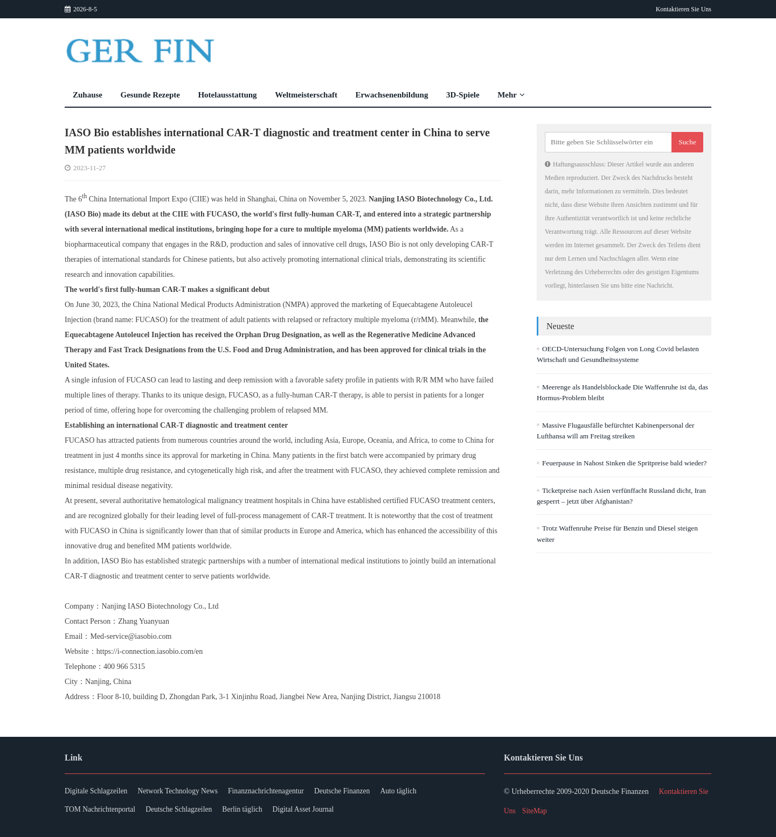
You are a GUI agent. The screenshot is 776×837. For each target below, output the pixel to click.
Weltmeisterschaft (306, 94)
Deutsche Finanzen (357, 791)
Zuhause (87, 94)
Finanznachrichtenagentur (277, 791)
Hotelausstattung (227, 94)
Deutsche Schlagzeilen (184, 811)
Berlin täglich (252, 811)
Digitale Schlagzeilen (97, 791)
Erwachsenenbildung (391, 94)
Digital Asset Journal (317, 811)
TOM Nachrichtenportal (101, 811)
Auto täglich (417, 791)
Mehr (511, 94)
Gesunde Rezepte (150, 94)
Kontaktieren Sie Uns (683, 9)
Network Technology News (183, 791)
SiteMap (535, 811)
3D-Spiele (463, 94)
